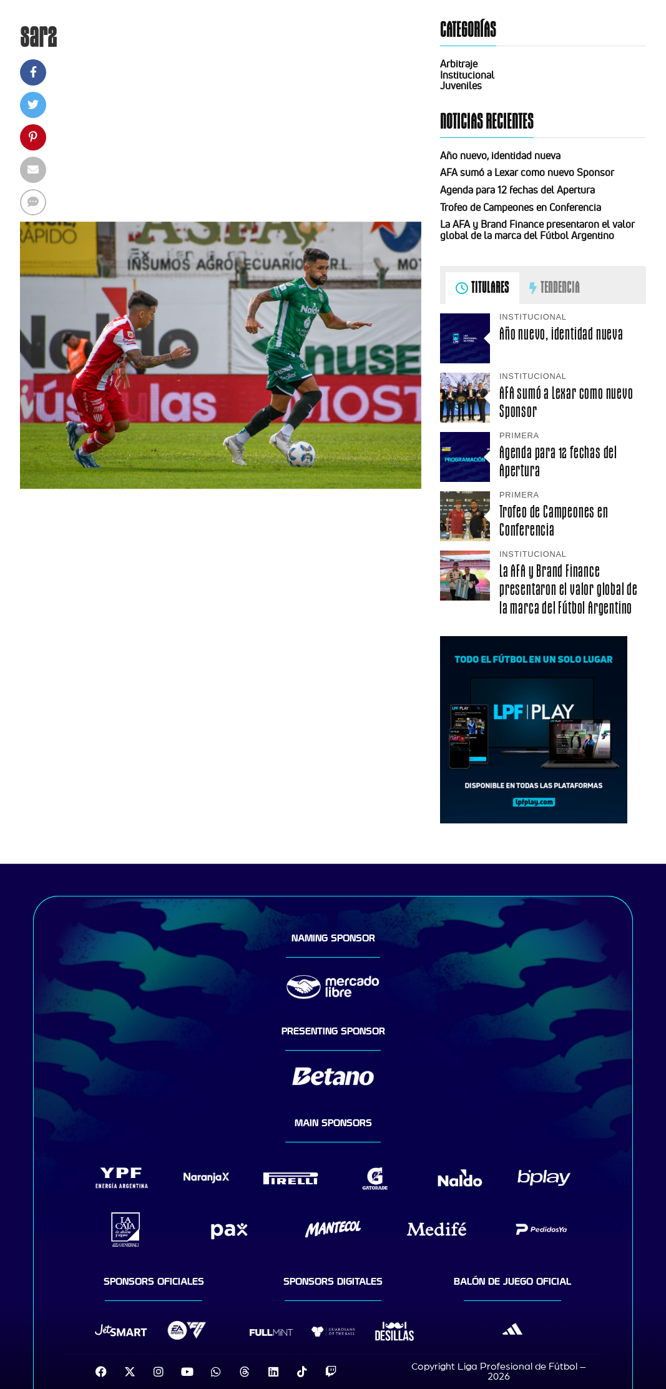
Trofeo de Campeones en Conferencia (520, 207)
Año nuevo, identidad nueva (500, 155)
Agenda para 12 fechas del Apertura (517, 190)
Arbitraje (458, 63)
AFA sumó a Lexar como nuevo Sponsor (527, 172)
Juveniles (461, 85)
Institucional (467, 75)
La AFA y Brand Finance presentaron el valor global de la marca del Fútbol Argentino (537, 230)
